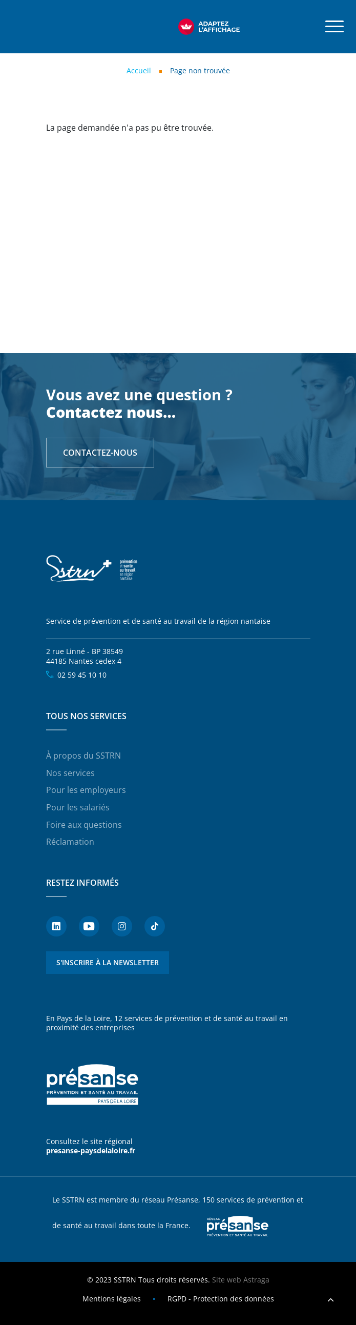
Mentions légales (111, 1298)
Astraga (256, 1280)
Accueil (139, 70)
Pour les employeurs (86, 790)
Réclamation (70, 841)
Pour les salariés (78, 807)
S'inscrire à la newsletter (107, 962)
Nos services (70, 773)
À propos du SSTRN (83, 755)
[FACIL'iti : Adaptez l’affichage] (209, 26)
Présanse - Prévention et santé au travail (92, 1085)
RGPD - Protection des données (220, 1298)
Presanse (237, 1226)
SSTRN (92, 568)
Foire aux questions (84, 824)
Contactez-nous (100, 452)
